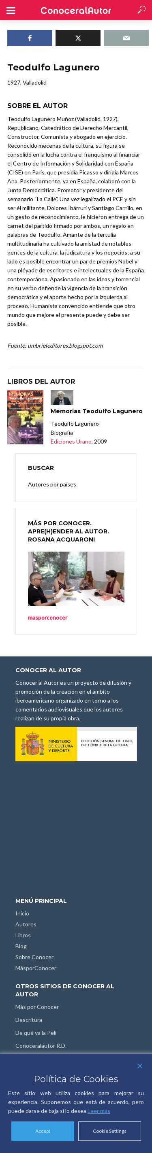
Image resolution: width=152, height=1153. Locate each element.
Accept (42, 1131)
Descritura (28, 1019)
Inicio (22, 913)
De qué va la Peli (35, 1032)
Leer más (99, 1110)
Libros (23, 935)
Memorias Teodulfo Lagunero (97, 411)
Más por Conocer (37, 1006)
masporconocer (47, 617)
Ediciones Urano (71, 441)
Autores (25, 924)
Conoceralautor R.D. (40, 1045)
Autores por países (52, 484)
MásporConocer (35, 967)
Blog (21, 946)
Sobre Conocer (34, 956)
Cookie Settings (109, 1131)
